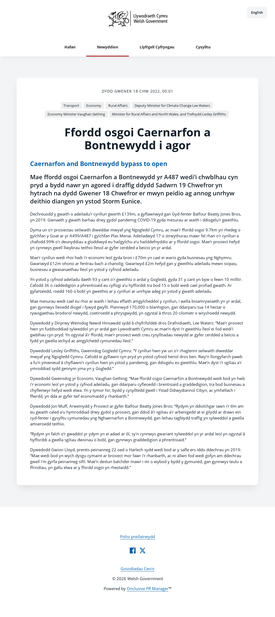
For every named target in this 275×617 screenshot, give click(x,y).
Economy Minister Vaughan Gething (76, 114)
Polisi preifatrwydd (137, 536)
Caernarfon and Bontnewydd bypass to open (98, 164)
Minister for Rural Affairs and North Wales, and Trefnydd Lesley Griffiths (169, 114)
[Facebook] (133, 550)
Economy (93, 105)
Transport (71, 105)
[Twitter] (143, 550)
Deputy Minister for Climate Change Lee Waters (172, 105)
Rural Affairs (118, 105)
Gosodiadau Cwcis (137, 568)
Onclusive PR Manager (147, 588)
